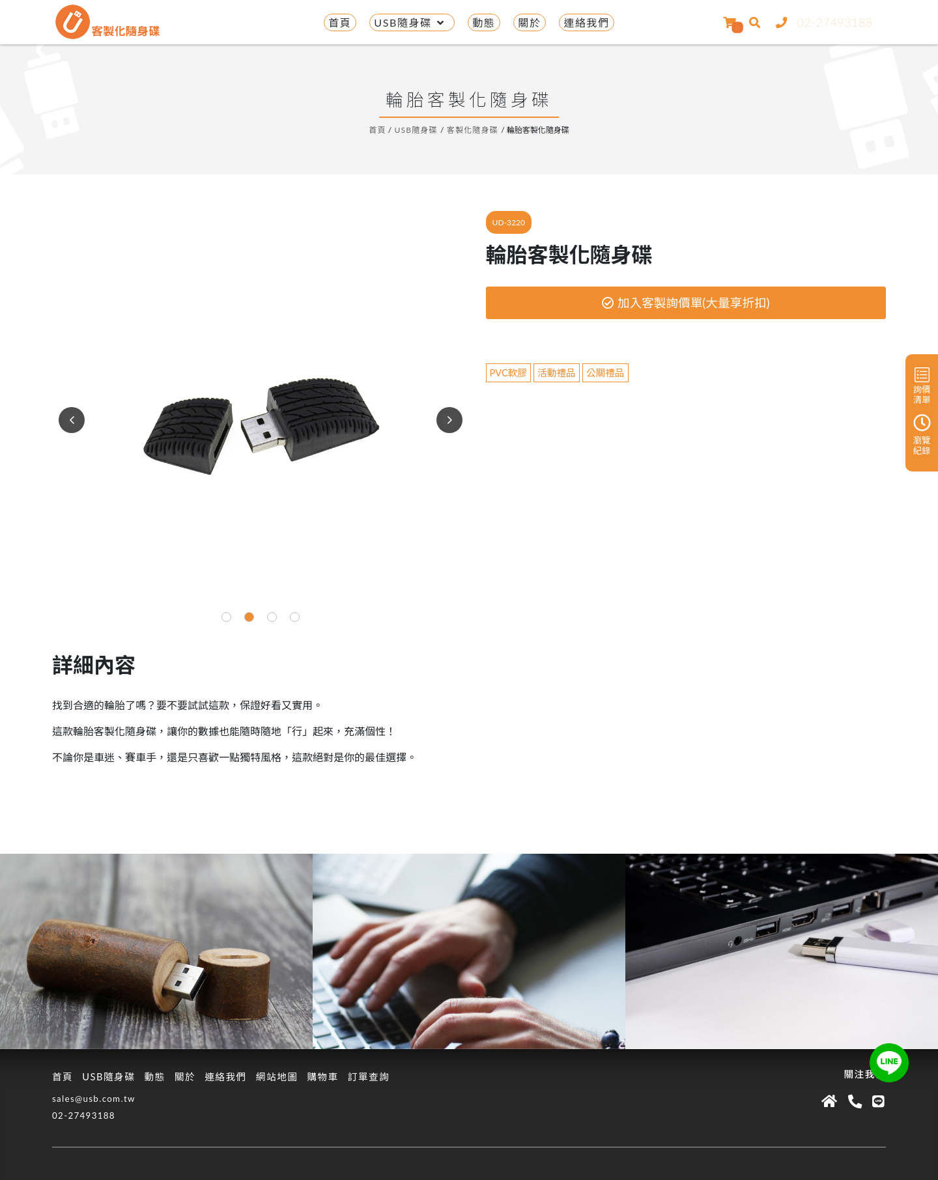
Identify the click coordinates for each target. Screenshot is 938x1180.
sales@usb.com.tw (93, 1098)
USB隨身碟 (411, 22)
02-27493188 (822, 22)
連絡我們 (586, 22)
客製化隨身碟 (472, 130)
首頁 (339, 22)
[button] (226, 617)
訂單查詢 (369, 1076)
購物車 (322, 1076)
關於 (529, 22)
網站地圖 (277, 1076)
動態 (483, 22)
